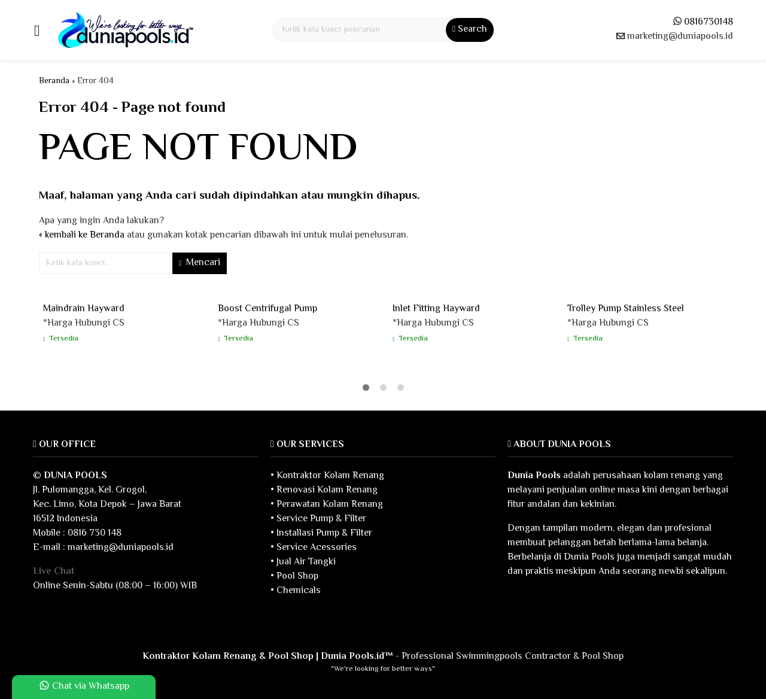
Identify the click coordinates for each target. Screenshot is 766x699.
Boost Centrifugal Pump (267, 309)
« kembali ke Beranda (81, 235)
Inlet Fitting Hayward (436, 309)
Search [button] (469, 29)
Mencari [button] (199, 263)
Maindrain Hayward (83, 309)
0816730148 (708, 22)
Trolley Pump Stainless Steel (625, 309)
